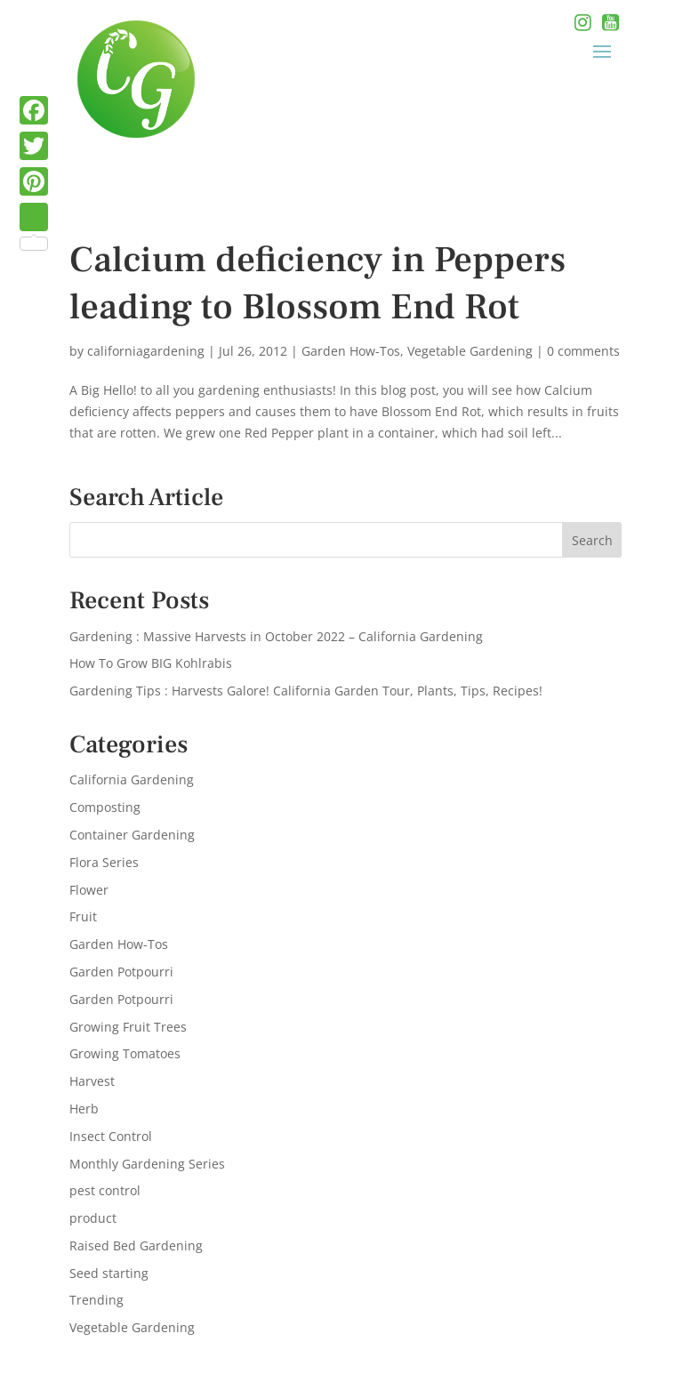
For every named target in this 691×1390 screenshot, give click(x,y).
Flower (88, 889)
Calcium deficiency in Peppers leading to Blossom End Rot (317, 284)
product (93, 1217)
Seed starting (109, 1273)
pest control (105, 1190)
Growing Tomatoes (125, 1053)
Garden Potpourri (121, 971)
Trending (96, 1299)
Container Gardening (132, 834)
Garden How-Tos (350, 350)
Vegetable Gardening (470, 350)
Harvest (92, 1081)
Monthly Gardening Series (147, 1163)
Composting (105, 807)
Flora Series (104, 862)
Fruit (83, 916)
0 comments (583, 350)
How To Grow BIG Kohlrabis (150, 663)
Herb (84, 1108)
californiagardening (146, 350)
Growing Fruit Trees (128, 1026)
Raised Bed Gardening (136, 1245)
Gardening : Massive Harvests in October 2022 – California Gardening (276, 636)
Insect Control (110, 1136)
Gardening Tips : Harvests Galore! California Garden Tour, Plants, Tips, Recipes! (305, 690)
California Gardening (131, 779)
